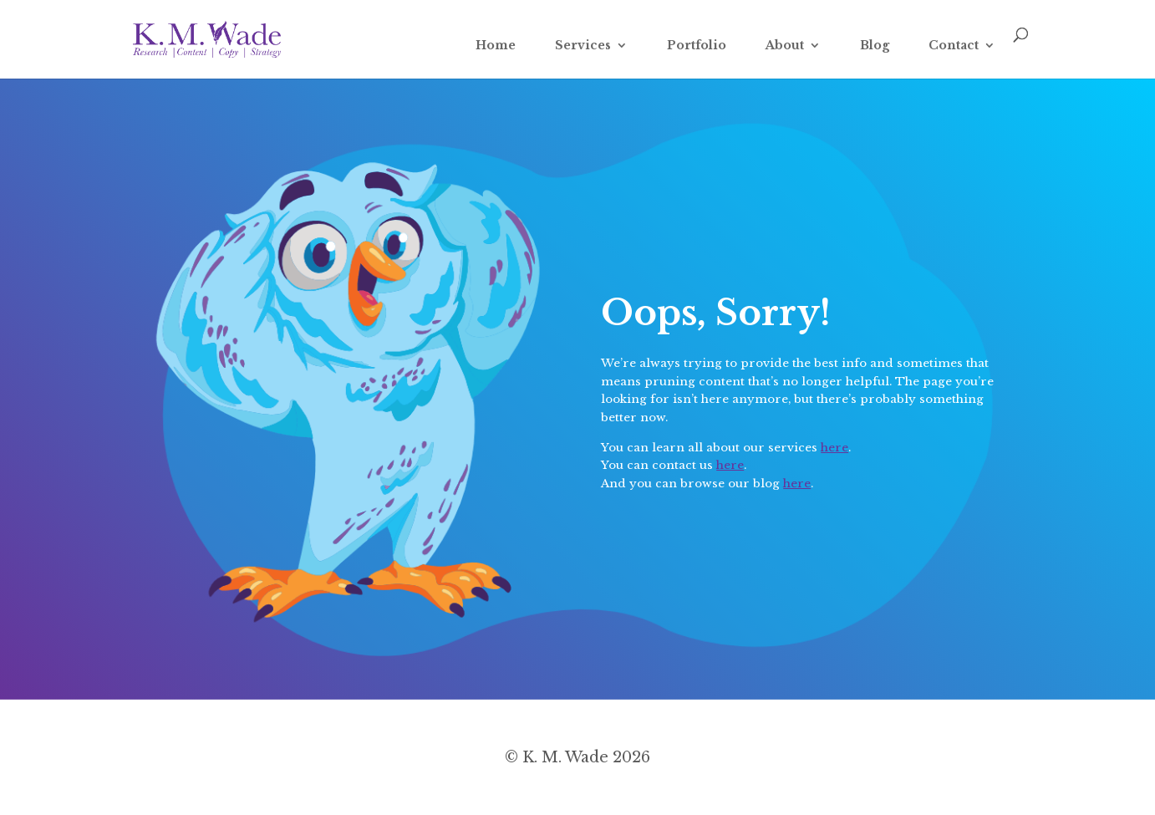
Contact (954, 46)
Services (583, 46)
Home (496, 46)
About (785, 46)
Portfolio (696, 46)
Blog (874, 46)
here (834, 448)
